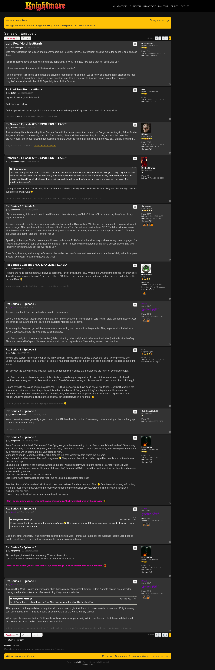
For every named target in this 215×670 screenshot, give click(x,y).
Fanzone (163, 6)
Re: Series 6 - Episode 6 (21, 303)
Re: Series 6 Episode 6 (20, 206)
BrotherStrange (148, 168)
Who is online (11, 645)
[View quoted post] (31, 519)
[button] (156, 38)
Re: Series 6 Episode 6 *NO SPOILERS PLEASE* (36, 264)
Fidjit (143, 349)
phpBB (78, 662)
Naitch (144, 89)
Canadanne (146, 206)
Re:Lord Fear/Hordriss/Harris (24, 89)
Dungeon (135, 6)
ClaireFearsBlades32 (149, 411)
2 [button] (163, 38)
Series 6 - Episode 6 (20, 33)
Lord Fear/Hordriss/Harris (24, 43)
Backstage (149, 6)
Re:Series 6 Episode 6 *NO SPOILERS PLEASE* (36, 124)
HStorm (144, 134)
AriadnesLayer (147, 43)
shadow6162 (146, 275)
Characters (120, 6)
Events (185, 6)
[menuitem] (25, 20)
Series (174, 6)
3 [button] (166, 38)
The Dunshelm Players (45, 145)
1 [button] (159, 38)
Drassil (144, 304)
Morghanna (146, 447)
